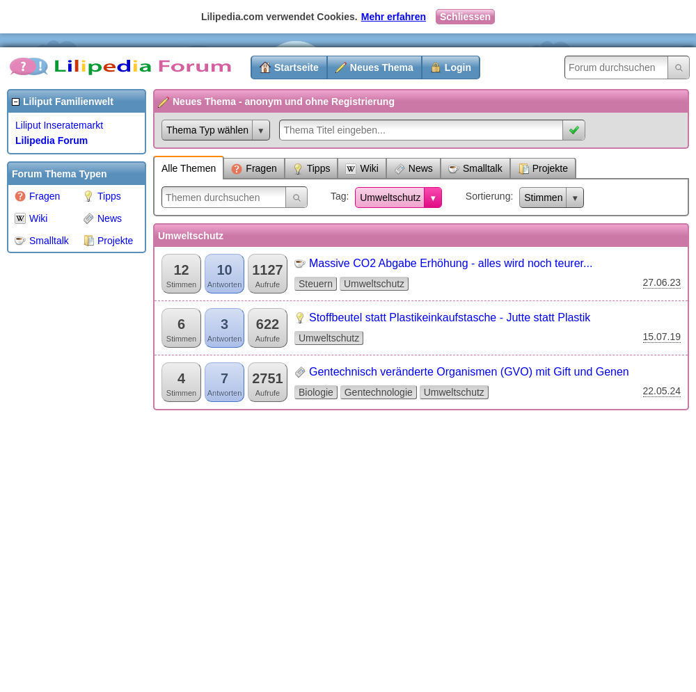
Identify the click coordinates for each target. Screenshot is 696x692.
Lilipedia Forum (51, 140)
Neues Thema (381, 67)
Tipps (102, 196)
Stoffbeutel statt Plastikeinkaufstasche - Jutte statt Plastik (449, 317)
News (102, 218)
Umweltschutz (390, 197)
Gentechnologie (379, 392)
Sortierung (488, 196)
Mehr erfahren (393, 16)
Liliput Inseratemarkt (59, 125)
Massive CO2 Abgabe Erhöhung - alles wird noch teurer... (450, 263)
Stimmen (543, 197)
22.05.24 (662, 390)
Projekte (108, 240)
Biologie (316, 392)
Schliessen (465, 16)
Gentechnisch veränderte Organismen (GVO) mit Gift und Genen (469, 372)
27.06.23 (662, 282)
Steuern (316, 283)
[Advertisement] (62, 468)
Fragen (37, 196)
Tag (339, 196)
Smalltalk (42, 240)
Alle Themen (188, 168)
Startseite (296, 67)
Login (458, 67)
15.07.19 (662, 336)
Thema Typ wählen (207, 130)
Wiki (31, 218)
